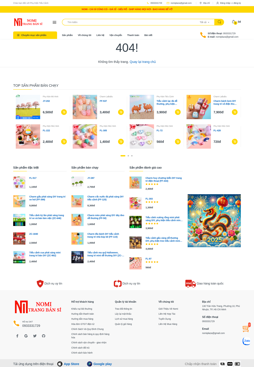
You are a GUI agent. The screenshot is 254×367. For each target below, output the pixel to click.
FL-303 (149, 198)
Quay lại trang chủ (143, 62)
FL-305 (103, 130)
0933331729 (154, 3)
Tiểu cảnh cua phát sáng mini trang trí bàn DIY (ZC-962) (44, 254)
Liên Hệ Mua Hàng (168, 324)
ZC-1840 (33, 234)
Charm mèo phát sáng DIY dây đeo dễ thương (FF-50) (105, 216)
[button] (228, 3)
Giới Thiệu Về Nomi (168, 309)
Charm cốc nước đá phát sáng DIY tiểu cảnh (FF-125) (105, 198)
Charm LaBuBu (106, 96)
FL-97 (149, 258)
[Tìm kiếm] (131, 22)
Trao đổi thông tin (123, 309)
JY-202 (46, 101)
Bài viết (148, 35)
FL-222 (46, 130)
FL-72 (160, 130)
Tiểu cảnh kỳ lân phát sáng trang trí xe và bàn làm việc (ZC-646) (46, 216)
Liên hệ (100, 35)
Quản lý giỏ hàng (123, 324)
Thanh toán (133, 35)
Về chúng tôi (84, 35)
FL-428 (217, 130)
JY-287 (91, 178)
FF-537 (103, 101)
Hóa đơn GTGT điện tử (82, 324)
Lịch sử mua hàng (124, 319)
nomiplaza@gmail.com (179, 3)
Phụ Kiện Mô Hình (50, 96)
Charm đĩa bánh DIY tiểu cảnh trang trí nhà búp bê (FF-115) (103, 235)
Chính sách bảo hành (82, 352)
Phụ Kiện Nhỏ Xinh (51, 126)
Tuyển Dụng (165, 319)
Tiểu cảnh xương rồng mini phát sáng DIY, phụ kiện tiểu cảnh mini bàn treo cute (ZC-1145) (163, 219)
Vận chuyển (115, 35)
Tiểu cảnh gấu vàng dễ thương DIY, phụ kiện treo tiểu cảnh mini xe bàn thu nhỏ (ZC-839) (163, 239)
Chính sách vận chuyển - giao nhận (89, 342)
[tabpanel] (127, 121)
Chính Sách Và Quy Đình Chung (87, 329)
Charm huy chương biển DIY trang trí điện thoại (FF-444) (164, 179)
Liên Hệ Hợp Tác (167, 314)
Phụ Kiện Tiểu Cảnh (165, 96)
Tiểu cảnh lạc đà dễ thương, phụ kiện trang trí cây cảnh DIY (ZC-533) (168, 102)
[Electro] (25, 22)
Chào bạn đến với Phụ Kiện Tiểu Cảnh (30, 3)
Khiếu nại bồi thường (81, 309)
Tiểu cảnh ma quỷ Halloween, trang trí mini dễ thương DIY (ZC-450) (104, 254)
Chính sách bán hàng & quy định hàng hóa (90, 336)
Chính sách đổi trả (80, 347)
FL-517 (32, 178)
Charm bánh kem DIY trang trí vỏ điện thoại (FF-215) (225, 102)
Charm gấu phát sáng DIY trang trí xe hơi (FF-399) (47, 198)
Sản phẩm (67, 35)
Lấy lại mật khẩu (123, 314)
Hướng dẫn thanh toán (82, 314)
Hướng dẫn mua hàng (82, 319)
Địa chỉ (204, 3)
